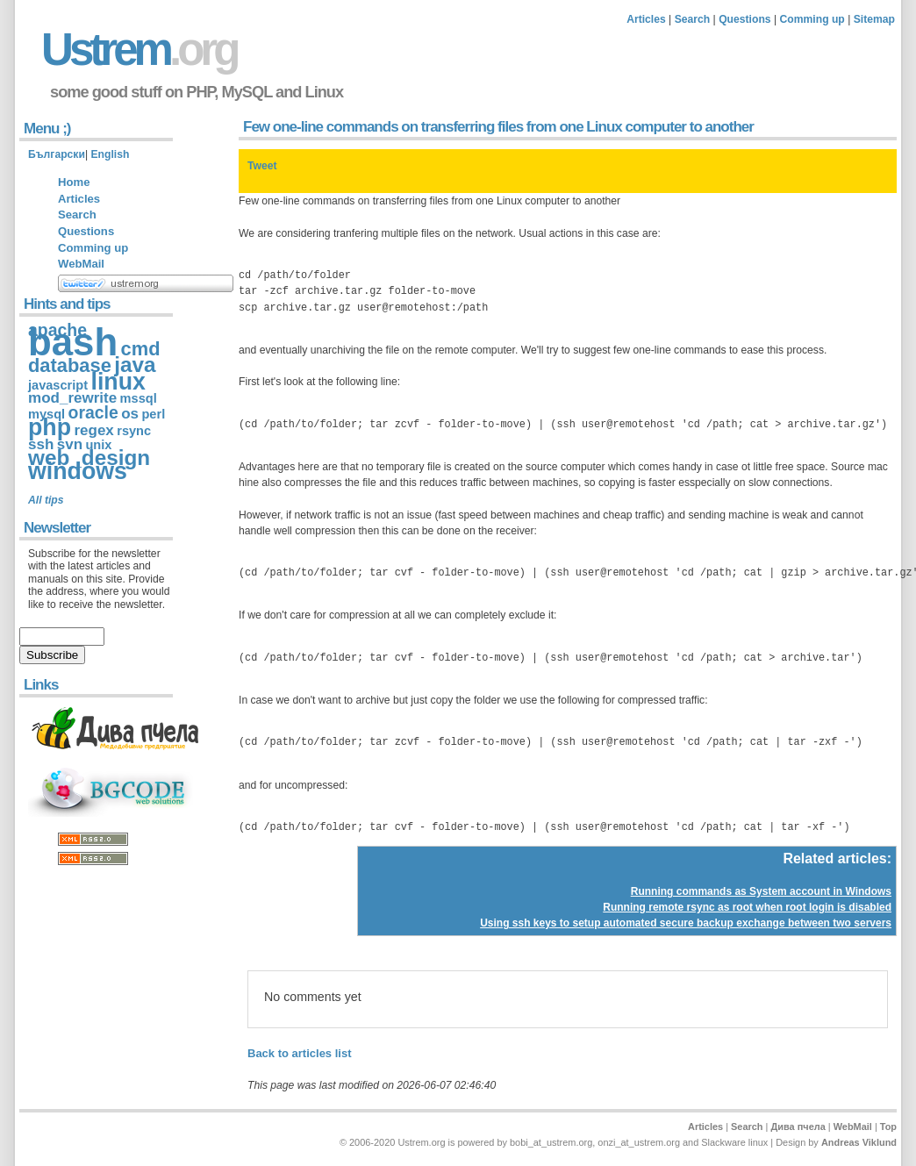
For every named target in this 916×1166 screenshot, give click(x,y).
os (130, 413)
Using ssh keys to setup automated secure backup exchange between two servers (685, 923)
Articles (646, 19)
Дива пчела (797, 1126)
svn (69, 444)
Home (73, 182)
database (69, 365)
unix (98, 445)
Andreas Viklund (859, 1142)
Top (888, 1126)
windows (77, 471)
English (109, 154)
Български (56, 154)
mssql (138, 398)
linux (117, 381)
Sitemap (874, 19)
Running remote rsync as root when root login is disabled (747, 907)
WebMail (81, 263)
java (134, 364)
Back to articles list (299, 1053)
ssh (41, 444)
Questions (744, 19)
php (49, 427)
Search (693, 19)
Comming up (812, 19)
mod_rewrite (72, 398)
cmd (141, 349)
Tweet (262, 166)
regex (93, 430)
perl (153, 414)
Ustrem (138, 50)
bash (73, 341)
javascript (58, 385)
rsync (134, 431)
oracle (93, 412)
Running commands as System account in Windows (761, 891)
